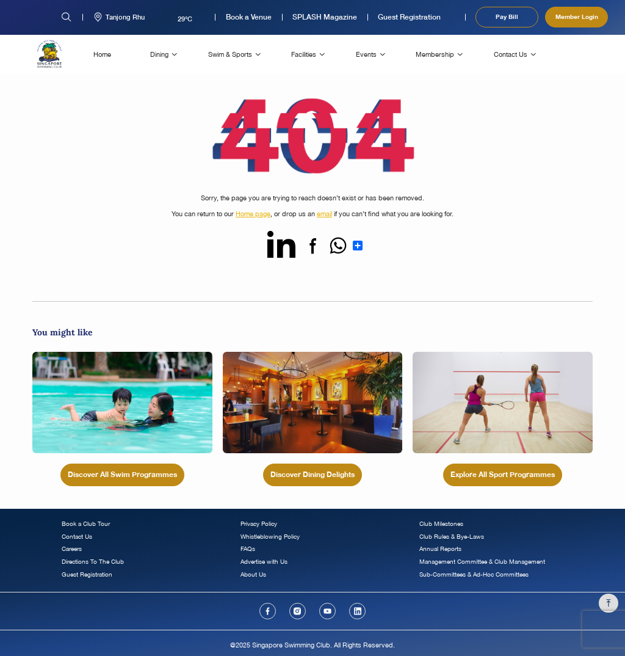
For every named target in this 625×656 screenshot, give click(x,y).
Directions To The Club (93, 561)
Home (102, 54)
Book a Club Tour (86, 523)
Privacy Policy (258, 523)
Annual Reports (440, 548)
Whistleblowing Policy (270, 536)
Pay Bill (507, 16)
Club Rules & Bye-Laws (451, 536)
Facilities (303, 54)
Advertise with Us (263, 561)
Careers (72, 548)
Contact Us (510, 54)
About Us (253, 574)
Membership (435, 54)
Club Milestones (441, 523)
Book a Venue (249, 17)
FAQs (247, 548)
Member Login (576, 16)
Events (366, 54)
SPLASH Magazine (324, 17)
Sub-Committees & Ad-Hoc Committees (474, 574)
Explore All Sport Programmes (502, 474)
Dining (159, 54)
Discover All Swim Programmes (122, 474)
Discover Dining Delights (312, 474)
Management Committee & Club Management (482, 561)
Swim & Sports (230, 54)
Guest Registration (409, 17)
